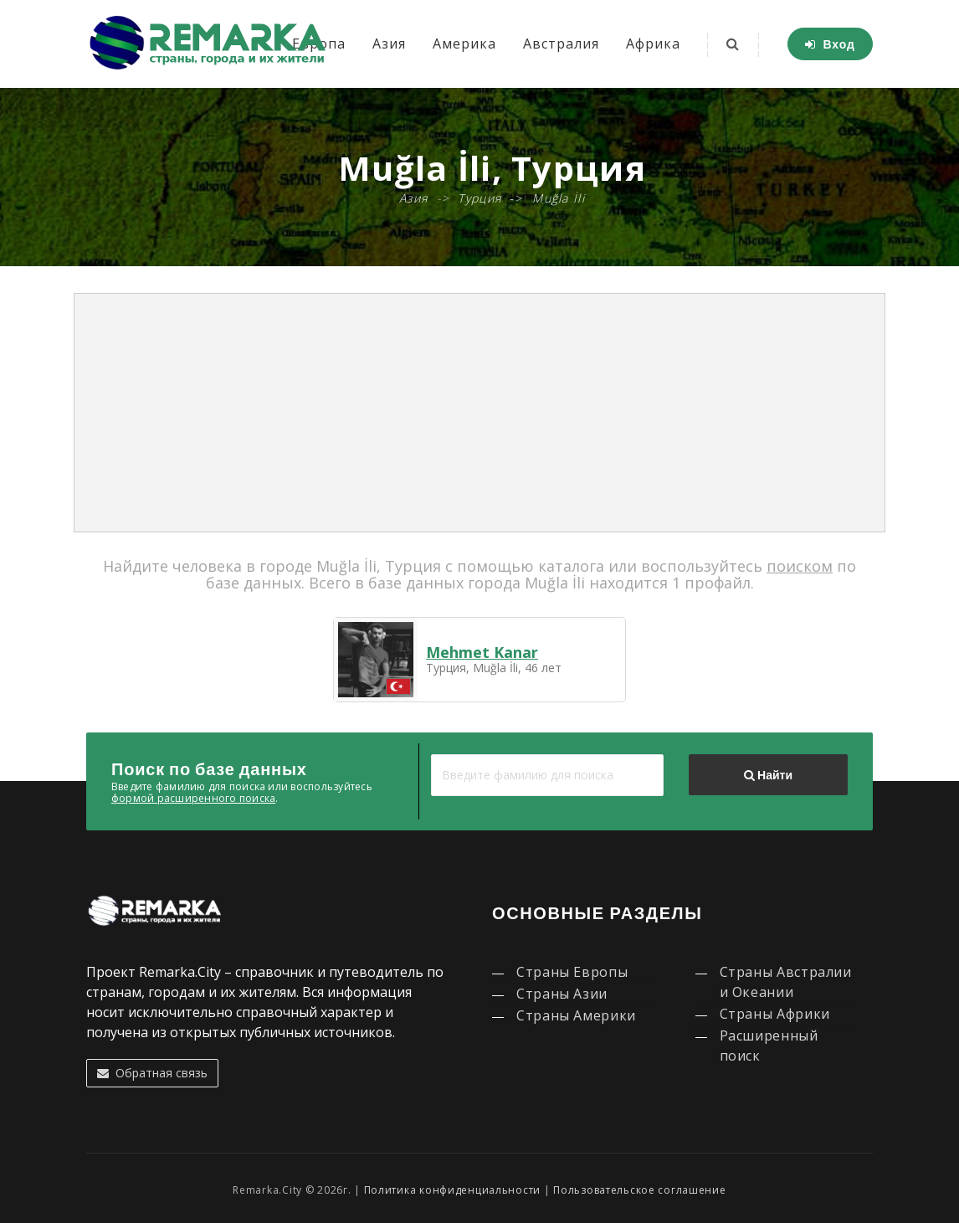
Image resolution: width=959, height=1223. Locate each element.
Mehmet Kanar (482, 652)
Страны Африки (775, 1014)
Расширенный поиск (769, 1045)
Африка (653, 43)
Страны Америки (576, 1015)
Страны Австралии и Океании (786, 982)
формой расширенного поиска (193, 798)
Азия (389, 43)
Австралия (561, 43)
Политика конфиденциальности (452, 1190)
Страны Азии (562, 993)
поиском (800, 566)
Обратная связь (152, 1073)
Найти (768, 775)
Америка (464, 43)
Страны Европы (572, 972)
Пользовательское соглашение (639, 1190)
